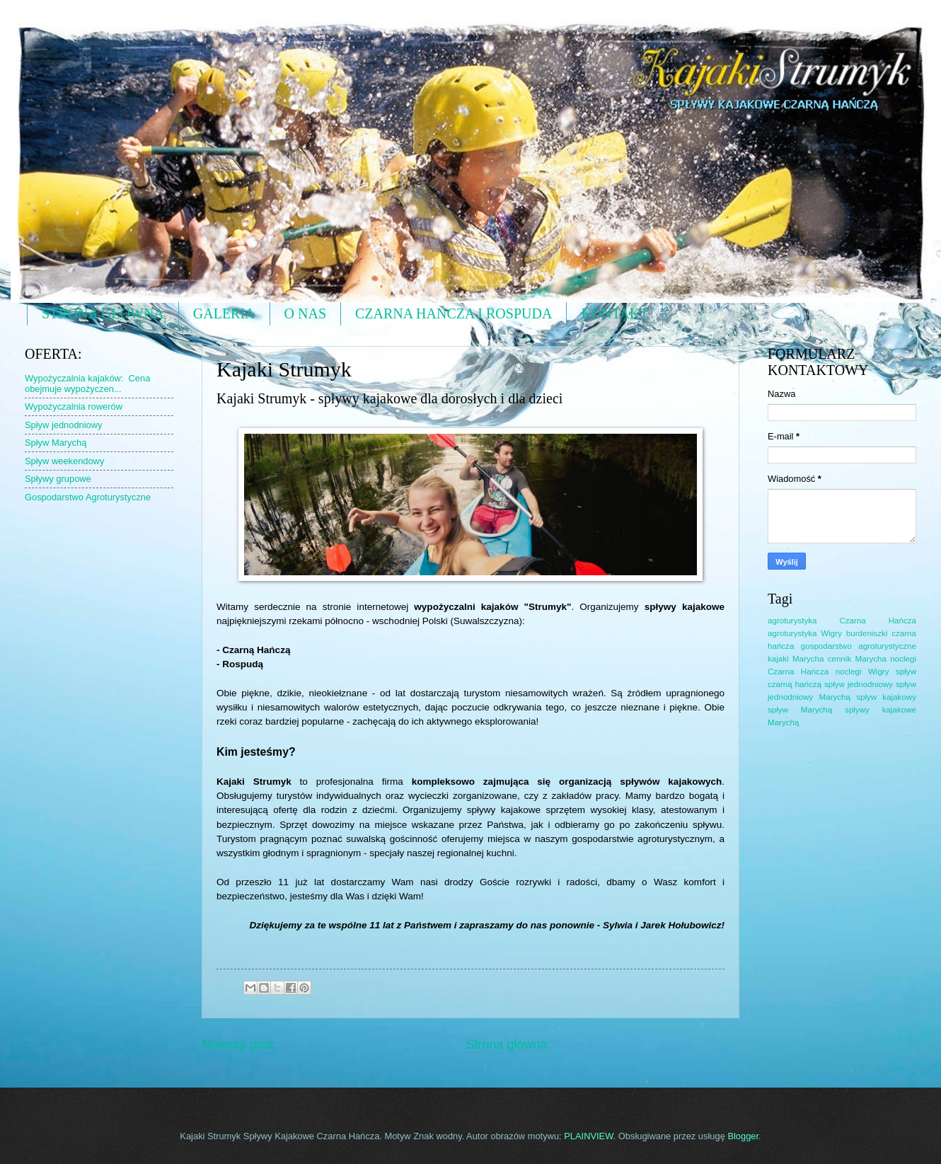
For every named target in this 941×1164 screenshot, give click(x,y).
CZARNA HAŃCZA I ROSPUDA (453, 313)
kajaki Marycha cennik (809, 659)
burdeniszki (867, 633)
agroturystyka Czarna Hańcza (842, 620)
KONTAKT (614, 313)
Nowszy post (238, 1044)
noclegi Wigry (862, 671)
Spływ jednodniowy (64, 425)
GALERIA (224, 313)
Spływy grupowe (58, 478)
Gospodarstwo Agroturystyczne (88, 497)
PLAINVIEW (588, 1136)
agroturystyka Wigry (805, 633)
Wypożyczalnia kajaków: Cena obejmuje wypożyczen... (87, 383)
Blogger (742, 1136)
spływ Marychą (800, 709)
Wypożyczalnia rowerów (73, 406)
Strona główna (506, 1044)
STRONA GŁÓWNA (103, 313)
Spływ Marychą (55, 442)
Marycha (871, 659)
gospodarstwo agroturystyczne (858, 646)
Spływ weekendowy (64, 461)
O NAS (305, 313)
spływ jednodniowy (858, 684)
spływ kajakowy (886, 697)
